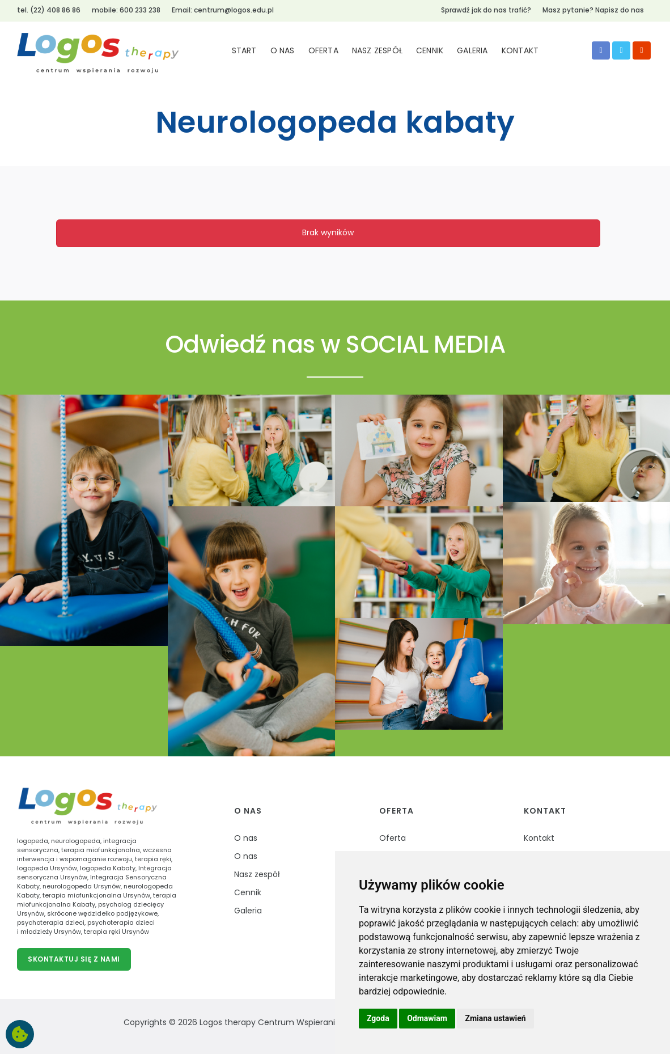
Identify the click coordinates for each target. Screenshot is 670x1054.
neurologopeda (75, 840)
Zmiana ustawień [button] (495, 1018)
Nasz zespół (257, 874)
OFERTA (323, 50)
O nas (248, 810)
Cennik (247, 892)
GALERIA (472, 50)
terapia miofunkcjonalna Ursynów (96, 895)
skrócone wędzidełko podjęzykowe (102, 913)
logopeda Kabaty (107, 868)
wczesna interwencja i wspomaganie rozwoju (94, 854)
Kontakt (545, 810)
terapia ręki (153, 858)
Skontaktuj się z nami (74, 959)
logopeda (32, 840)
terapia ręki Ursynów (116, 931)
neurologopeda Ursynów (82, 886)
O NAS (282, 50)
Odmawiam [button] (427, 1018)
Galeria (248, 910)
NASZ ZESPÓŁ (377, 50)
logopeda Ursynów (47, 868)
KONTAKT (520, 50)
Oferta (396, 810)
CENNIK (429, 50)
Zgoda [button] (378, 1018)
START (244, 50)
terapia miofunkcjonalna (100, 849)
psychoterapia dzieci (50, 922)
